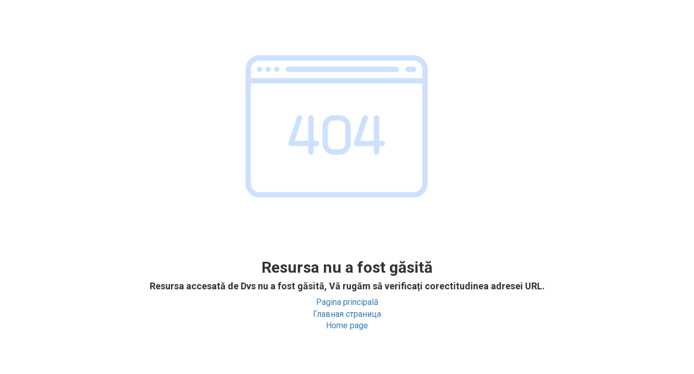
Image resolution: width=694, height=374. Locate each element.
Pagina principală (347, 302)
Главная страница (347, 314)
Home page (347, 325)
